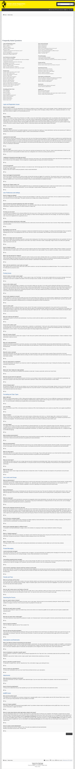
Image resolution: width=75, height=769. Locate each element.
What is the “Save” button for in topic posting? (11, 83)
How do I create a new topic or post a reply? (11, 71)
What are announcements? (8, 96)
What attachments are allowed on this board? (46, 85)
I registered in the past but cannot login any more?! (12, 50)
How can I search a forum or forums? (45, 68)
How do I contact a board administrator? (45, 94)
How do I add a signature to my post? (10, 74)
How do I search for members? (44, 72)
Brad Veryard (40, 763)
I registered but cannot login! (8, 48)
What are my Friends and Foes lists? (45, 63)
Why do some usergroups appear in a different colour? (48, 50)
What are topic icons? (7, 99)
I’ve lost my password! (7, 51)
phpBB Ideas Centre (59, 705)
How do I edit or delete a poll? (8, 77)
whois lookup (21, 715)
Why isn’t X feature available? (43, 91)
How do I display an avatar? (8, 65)
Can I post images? (7, 93)
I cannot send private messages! (44, 57)
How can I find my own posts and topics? (46, 73)
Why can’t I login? (6, 49)
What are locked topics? (7, 98)
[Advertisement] (37, 28)
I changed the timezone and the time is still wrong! (12, 61)
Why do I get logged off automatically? (10, 53)
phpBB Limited (38, 697)
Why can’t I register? (7, 47)
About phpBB (24, 698)
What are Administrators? (43, 44)
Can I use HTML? (6, 91)
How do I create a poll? (7, 75)
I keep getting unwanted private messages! (46, 58)
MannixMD (41, 764)
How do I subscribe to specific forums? (45, 80)
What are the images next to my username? (11, 64)
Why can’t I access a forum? (8, 79)
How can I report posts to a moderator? (10, 82)
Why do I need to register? (8, 44)
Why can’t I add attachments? (8, 80)
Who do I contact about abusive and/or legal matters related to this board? (52, 93)
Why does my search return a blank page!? (46, 71)
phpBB (60, 232)
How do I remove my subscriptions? (45, 81)
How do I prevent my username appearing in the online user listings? (16, 59)
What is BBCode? (6, 90)
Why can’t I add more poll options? (9, 76)
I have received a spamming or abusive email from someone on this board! (52, 59)
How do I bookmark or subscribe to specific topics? (47, 78)
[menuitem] (59, 10)
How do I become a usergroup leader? (45, 49)
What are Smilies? (6, 92)
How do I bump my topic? (8, 86)
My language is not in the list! (8, 63)
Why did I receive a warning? (8, 81)
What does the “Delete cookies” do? (10, 54)
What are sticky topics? (7, 97)
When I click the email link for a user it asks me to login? (13, 67)
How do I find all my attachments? (44, 86)
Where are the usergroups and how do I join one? (47, 48)
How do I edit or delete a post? (9, 73)
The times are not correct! (8, 60)
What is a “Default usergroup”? (44, 51)
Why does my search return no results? (45, 70)
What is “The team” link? (42, 53)
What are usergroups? (42, 47)
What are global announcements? (9, 95)
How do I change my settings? (9, 58)
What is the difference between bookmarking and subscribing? (50, 77)
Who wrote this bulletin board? (44, 90)
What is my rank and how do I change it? (11, 66)
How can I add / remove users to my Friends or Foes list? (49, 64)
